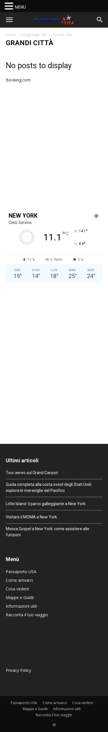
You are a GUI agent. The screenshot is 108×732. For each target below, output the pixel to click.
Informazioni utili (21, 606)
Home (11, 34)
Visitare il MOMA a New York (31, 517)
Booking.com (18, 80)
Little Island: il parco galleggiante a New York (46, 503)
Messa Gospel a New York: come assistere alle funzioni (47, 531)
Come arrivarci (19, 580)
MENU (20, 7)
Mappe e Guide (20, 597)
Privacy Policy (18, 670)
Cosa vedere (17, 589)
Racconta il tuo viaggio (27, 614)
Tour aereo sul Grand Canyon (32, 472)
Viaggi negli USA (34, 34)
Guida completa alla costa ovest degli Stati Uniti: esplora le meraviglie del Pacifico (49, 487)
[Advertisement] (54, 148)
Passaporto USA (21, 571)
